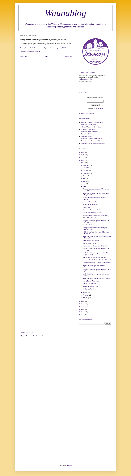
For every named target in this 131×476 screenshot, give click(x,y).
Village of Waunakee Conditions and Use (32, 336)
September (86, 173)
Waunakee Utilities (86, 136)
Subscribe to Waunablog (86, 113)
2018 (83, 160)
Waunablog (65, 13)
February (86, 295)
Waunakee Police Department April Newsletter (97, 278)
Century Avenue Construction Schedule (94, 257)
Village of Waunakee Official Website (92, 122)
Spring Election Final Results (91, 281)
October (85, 170)
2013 (83, 309)
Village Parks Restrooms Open (92, 212)
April (84, 186)
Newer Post (24, 56)
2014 (83, 306)
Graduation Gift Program (90, 204)
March (85, 292)
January (85, 298)
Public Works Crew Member (91, 240)
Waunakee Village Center (88, 129)
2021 (83, 152)
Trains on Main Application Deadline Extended (97, 260)
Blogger (69, 466)
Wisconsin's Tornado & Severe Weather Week (96, 263)
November (86, 168)
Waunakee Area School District (90, 141)
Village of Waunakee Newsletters (91, 127)
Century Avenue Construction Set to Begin (95, 246)
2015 (83, 304)
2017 (83, 163)
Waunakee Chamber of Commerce (91, 138)
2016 (83, 301)
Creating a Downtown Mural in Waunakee (95, 215)
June (84, 181)
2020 (83, 155)
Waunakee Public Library (88, 134)
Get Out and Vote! (88, 289)
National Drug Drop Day (90, 218)
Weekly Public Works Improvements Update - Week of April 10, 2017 (43, 48)
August (85, 176)
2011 (83, 314)
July (84, 178)
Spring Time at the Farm (90, 243)
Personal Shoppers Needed (91, 202)
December (86, 165)
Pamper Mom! (87, 207)
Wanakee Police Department (89, 132)
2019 (83, 157)
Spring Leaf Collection (89, 283)
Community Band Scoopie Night (92, 210)
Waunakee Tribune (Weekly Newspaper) (93, 143)
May (84, 184)
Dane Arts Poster (88, 225)
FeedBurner (99, 108)
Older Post (68, 56)
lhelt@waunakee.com (85, 80)
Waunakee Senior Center (88, 125)
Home (46, 56)
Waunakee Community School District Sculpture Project (94, 266)
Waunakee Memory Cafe (90, 286)
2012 (83, 312)
